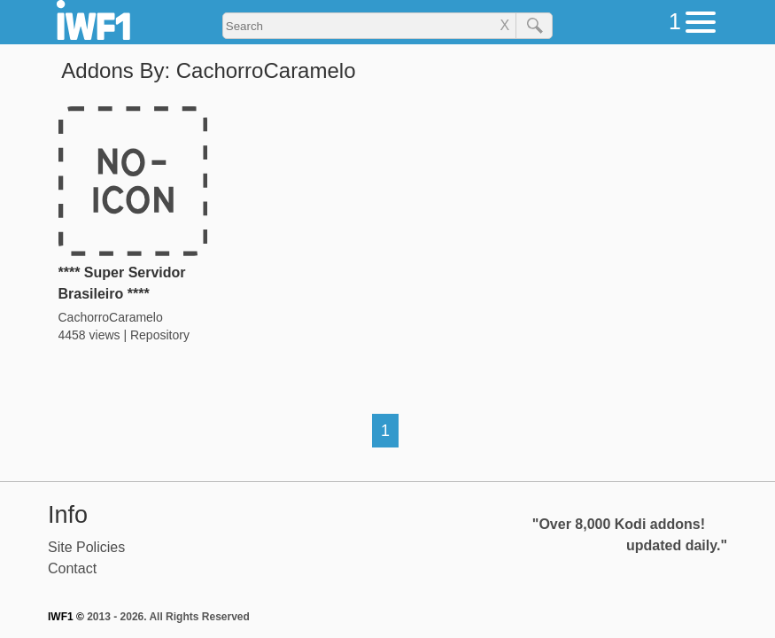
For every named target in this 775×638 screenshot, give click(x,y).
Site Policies (86, 547)
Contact (72, 568)
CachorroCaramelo (110, 317)
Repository (160, 335)
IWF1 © (66, 617)
